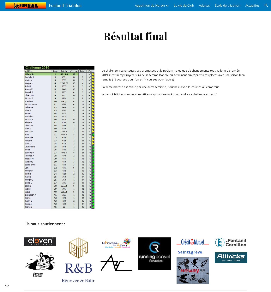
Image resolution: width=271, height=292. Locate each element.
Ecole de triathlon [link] (227, 5)
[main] (135, 35)
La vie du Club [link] (184, 5)
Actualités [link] (252, 5)
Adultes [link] (204, 5)
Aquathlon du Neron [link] (150, 5)
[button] (266, 5)
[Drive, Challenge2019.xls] (173, 132)
